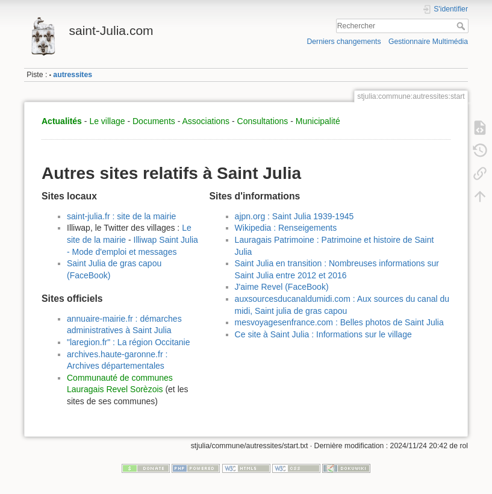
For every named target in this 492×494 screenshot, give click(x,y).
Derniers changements (344, 41)
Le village (107, 121)
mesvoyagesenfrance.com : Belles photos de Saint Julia (339, 322)
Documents (153, 121)
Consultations (262, 121)
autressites (72, 74)
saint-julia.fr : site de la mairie (121, 216)
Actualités (62, 121)
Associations (205, 121)
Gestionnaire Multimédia (428, 41)
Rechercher (462, 26)
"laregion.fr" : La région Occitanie (128, 342)
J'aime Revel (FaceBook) (282, 287)
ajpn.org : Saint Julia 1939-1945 (294, 216)
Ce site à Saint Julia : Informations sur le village (323, 334)
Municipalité (318, 121)
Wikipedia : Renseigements (286, 228)
